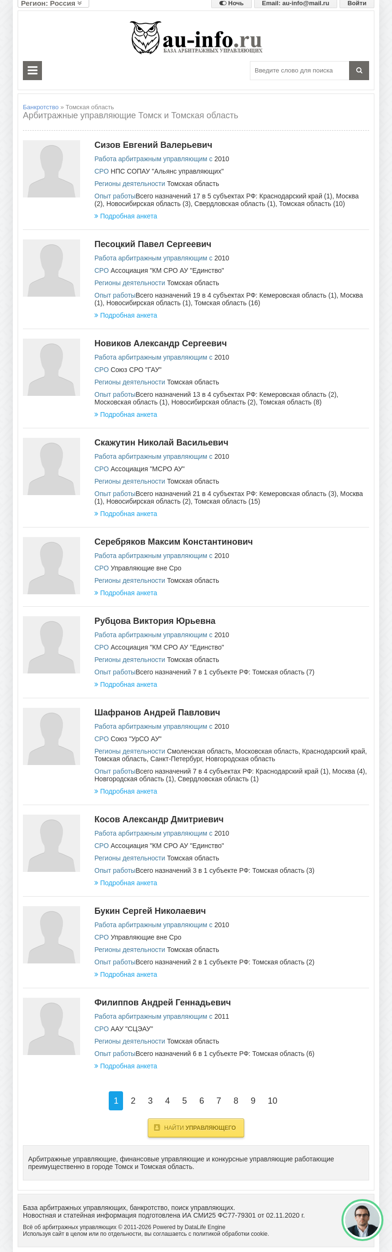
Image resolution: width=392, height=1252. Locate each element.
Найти (195, 1127)
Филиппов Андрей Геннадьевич (162, 1002)
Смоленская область (199, 751)
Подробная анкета (125, 216)
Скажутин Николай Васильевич (161, 442)
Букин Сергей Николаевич (150, 911)
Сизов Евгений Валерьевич (153, 145)
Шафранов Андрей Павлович (157, 712)
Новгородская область (240, 759)
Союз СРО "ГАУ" (136, 369)
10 (273, 1101)
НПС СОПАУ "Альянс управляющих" (167, 171)
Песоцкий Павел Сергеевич (152, 244)
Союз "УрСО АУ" (136, 739)
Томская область (193, 183)
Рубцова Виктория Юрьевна (155, 621)
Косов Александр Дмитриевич (159, 819)
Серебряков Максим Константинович (173, 542)
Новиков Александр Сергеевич (160, 343)
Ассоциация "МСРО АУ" (148, 469)
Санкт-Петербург (176, 759)
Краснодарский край (333, 751)
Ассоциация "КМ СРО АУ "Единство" (167, 270)
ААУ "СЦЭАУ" (132, 1029)
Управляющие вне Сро (146, 568)
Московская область (266, 751)
